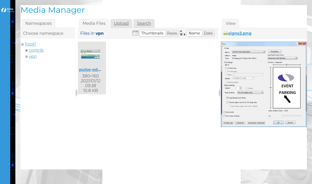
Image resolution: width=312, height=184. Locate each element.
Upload (121, 23)
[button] (152, 33)
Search (144, 23)
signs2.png (239, 33)
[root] (30, 44)
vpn (33, 56)
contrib (36, 50)
